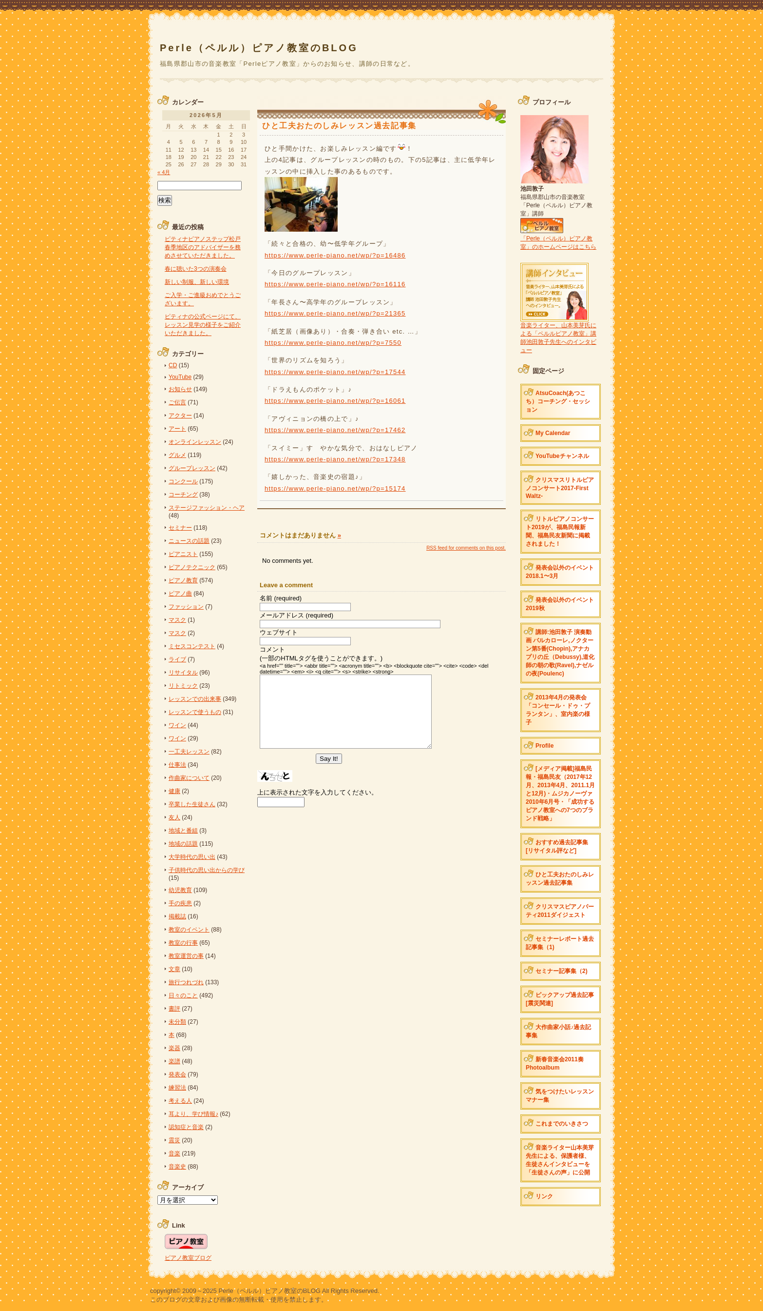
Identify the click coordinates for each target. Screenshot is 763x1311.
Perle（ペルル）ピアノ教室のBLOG (259, 47)
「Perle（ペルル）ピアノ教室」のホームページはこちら (558, 239)
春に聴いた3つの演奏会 (196, 268)
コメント (272, 649)
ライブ (177, 659)
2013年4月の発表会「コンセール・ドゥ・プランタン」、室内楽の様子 (558, 710)
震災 (174, 1140)
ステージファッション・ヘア (207, 507)
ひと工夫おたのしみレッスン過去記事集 (560, 878)
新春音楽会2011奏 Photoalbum (555, 1063)
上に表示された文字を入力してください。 (317, 807)
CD (173, 365)
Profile (544, 745)
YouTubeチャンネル (562, 456)
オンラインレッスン (195, 441)
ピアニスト (183, 554)
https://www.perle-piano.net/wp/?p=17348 (335, 459)
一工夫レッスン (189, 751)
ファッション (186, 606)
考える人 (180, 1100)
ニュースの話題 (189, 540)
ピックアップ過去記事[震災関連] (560, 999)
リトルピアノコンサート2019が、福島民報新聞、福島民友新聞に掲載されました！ (560, 531)
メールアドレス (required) (296, 615)
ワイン (177, 725)
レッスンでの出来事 (195, 698)
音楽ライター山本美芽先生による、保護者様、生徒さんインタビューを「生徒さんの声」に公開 (560, 1160)
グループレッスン (192, 468)
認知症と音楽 (186, 1127)
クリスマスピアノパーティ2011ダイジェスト (560, 910)
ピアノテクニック (192, 567)
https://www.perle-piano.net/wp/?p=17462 (335, 430)
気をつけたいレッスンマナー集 (560, 1095)
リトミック (183, 685)
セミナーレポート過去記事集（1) (560, 943)
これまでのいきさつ (561, 1123)
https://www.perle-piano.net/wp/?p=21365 (335, 313)
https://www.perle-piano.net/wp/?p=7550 (333, 342)
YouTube (180, 377)
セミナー (180, 527)
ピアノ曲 (180, 593)
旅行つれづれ (186, 982)
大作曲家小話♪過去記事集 (558, 1031)
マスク (177, 619)
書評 (174, 1008)
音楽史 (177, 1166)
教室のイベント (189, 929)
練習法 (177, 1087)
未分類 (177, 1021)
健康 (174, 791)
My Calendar (552, 433)
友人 (174, 817)
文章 (174, 969)
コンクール (183, 481)
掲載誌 (177, 916)
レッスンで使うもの (195, 712)
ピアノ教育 (183, 580)
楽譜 (174, 1061)
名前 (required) (281, 598)
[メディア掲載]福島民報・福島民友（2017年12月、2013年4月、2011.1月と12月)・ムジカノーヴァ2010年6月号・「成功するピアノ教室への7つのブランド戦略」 (560, 793)
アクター (180, 415)
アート (177, 428)
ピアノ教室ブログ (188, 1257)
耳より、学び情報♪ (193, 1114)
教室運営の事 (186, 956)
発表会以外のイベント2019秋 (560, 604)
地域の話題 (183, 843)
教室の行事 (183, 942)
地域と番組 (183, 830)
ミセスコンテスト (192, 646)
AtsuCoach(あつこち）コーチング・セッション (558, 401)
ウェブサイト (279, 632)
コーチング (183, 494)
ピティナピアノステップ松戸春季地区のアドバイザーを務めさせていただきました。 (203, 247)
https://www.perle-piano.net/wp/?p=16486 (335, 255)
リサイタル (183, 672)
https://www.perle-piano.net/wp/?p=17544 (335, 372)
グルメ (177, 455)
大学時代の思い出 (192, 857)
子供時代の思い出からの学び (207, 870)
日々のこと (183, 995)
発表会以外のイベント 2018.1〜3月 (560, 571)
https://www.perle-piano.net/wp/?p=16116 (335, 284)
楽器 (174, 1048)
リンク (544, 1196)
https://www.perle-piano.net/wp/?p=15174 (335, 488)
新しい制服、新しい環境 (197, 281)
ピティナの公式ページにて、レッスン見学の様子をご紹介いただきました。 (203, 325)
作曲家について (189, 778)
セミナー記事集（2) (561, 971)
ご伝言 (177, 402)
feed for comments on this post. (466, 548)
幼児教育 (180, 890)
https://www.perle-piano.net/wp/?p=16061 (335, 400)
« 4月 (163, 172)
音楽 (174, 1153)
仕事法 (177, 764)
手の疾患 (180, 903)
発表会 (177, 1074)
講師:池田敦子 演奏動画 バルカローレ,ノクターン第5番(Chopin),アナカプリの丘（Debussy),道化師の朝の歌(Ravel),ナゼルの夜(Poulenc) (560, 653)
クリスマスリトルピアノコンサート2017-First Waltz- (560, 488)
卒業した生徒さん (192, 804)
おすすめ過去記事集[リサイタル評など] (557, 846)
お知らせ (180, 389)
